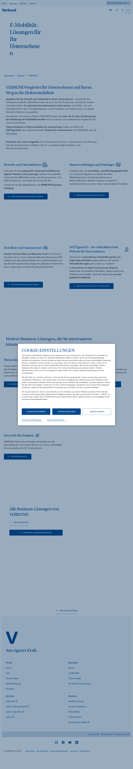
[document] (66, 376)
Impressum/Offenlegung (31, 420)
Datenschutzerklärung (55, 420)
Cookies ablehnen (66, 412)
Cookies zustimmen (36, 412)
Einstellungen (97, 412)
